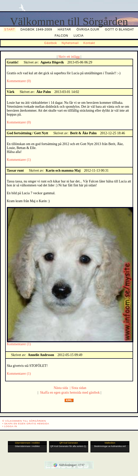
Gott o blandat (119, 29)
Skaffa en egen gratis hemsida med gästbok (70, 392)
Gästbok (50, 43)
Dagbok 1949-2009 (36, 29)
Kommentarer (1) (19, 160)
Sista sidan (78, 388)
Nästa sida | (62, 388)
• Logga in (9, 426)
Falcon (61, 35)
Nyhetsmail (70, 43)
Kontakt (89, 43)
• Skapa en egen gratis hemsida (25, 423)
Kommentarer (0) (19, 81)
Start (9, 29)
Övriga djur (88, 29)
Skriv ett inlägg (68, 57)
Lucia (79, 35)
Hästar (64, 29)
